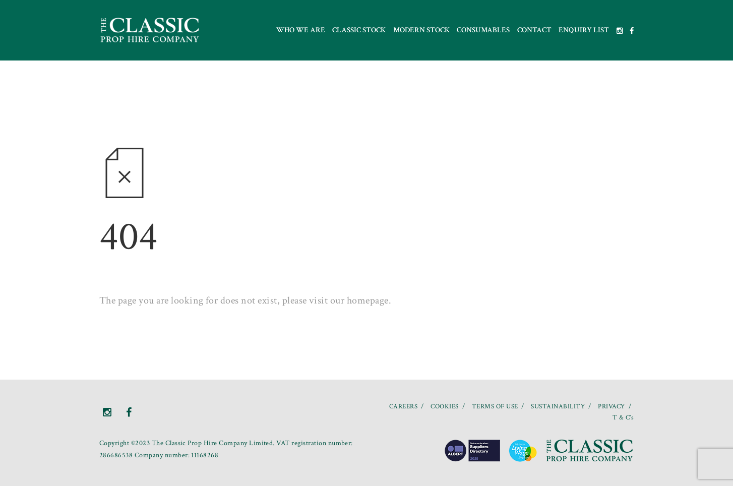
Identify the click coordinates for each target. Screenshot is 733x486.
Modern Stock (421, 30)
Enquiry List (584, 30)
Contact (534, 30)
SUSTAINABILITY (558, 406)
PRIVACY (611, 406)
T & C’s (623, 417)
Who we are (300, 30)
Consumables (483, 30)
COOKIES (444, 406)
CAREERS (403, 406)
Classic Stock (359, 30)
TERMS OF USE (495, 406)
